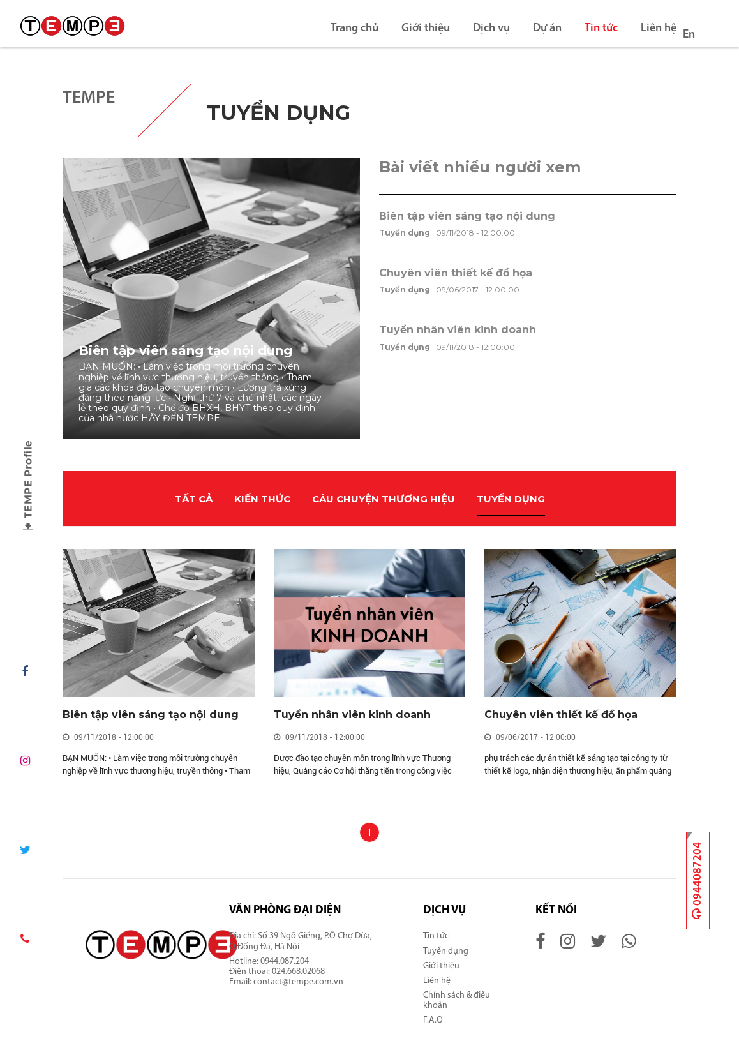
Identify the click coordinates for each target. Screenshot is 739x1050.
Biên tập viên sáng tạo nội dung (467, 216)
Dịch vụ (491, 28)
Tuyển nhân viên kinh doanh (457, 330)
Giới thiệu (425, 28)
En (689, 35)
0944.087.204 (285, 961)
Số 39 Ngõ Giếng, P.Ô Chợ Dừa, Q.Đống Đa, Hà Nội (300, 941)
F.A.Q (433, 1020)
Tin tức (601, 28)
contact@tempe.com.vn (298, 982)
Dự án (547, 28)
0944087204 (697, 880)
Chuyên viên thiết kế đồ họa (455, 273)
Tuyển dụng (404, 232)
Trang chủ (354, 28)
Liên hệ (658, 28)
